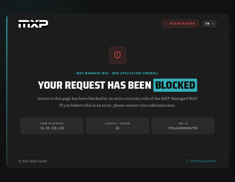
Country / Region (117, 123)
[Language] (209, 23)
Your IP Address (52, 123)
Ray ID (183, 123)
